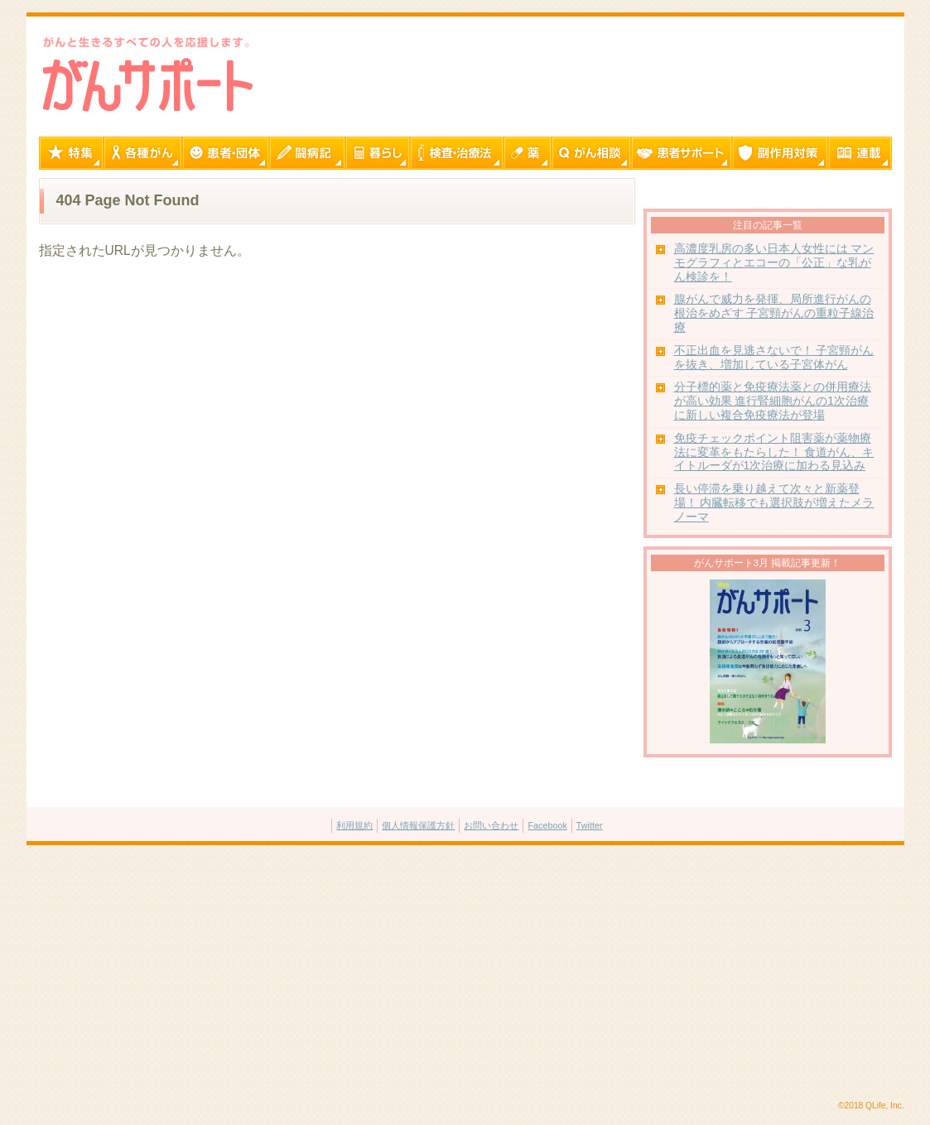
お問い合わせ (491, 825)
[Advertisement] (465, 973)
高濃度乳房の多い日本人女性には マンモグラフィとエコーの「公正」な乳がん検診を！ (774, 263)
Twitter (589, 825)
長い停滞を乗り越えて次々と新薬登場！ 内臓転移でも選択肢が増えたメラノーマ (774, 503)
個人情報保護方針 (418, 825)
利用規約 (354, 825)
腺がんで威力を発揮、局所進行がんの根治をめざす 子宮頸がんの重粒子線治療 (774, 313)
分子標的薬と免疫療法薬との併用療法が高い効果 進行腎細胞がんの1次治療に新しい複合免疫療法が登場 (772, 401)
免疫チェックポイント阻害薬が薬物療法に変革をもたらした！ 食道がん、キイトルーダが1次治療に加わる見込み (774, 452)
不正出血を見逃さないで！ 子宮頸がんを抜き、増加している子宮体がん (774, 357)
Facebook (547, 825)
